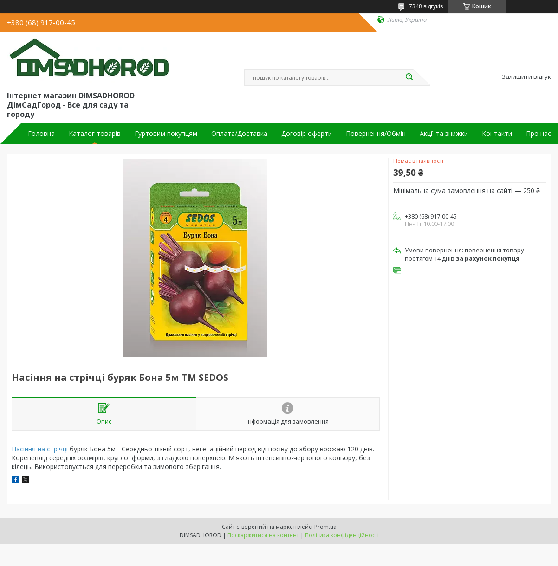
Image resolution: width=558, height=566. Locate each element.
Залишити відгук (526, 77)
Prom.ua (325, 527)
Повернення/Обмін (376, 133)
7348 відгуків (426, 6)
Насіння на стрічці (40, 448)
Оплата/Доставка (239, 133)
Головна (41, 133)
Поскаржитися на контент (263, 535)
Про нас (538, 133)
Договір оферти (306, 133)
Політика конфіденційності (342, 535)
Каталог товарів (95, 133)
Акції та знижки (444, 133)
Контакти (497, 133)
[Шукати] (409, 77)
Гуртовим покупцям (166, 133)
